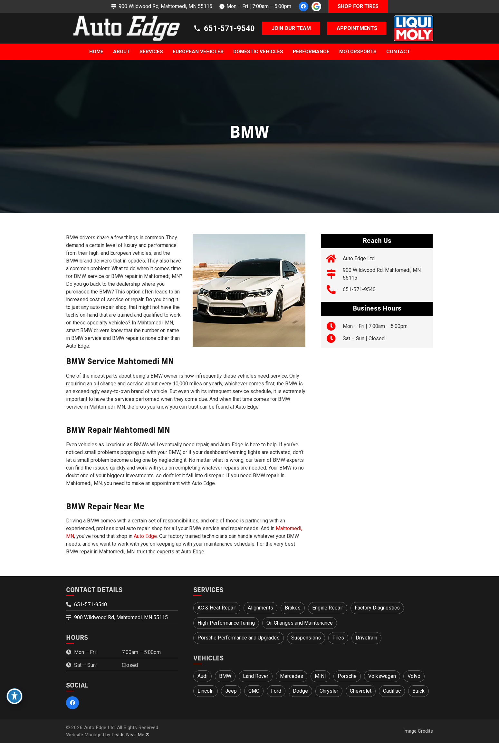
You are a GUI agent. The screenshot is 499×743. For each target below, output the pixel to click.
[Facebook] (303, 6)
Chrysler (329, 691)
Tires (338, 638)
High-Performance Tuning (226, 623)
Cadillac (392, 691)
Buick (418, 691)
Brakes (293, 608)
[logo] (123, 28)
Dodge (300, 691)
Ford (276, 691)
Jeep (231, 691)
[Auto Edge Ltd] (334, 258)
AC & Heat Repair (216, 608)
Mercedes (291, 676)
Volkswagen (382, 676)
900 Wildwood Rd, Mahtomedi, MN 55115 (121, 617)
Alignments (260, 608)
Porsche (347, 676)
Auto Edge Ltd (359, 258)
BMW (225, 676)
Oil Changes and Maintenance (299, 623)
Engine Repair (327, 608)
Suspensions (306, 638)
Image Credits (418, 731)
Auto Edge (145, 536)
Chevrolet (360, 691)
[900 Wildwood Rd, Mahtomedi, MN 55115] (334, 274)
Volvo (414, 676)
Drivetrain (366, 638)
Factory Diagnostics (377, 608)
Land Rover (255, 676)
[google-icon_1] (316, 6)
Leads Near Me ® (130, 735)
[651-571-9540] (334, 289)
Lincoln (205, 691)
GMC (253, 691)
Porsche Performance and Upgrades (238, 638)
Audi (202, 676)
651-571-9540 (359, 289)
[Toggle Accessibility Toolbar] (14, 696)
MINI (320, 676)
